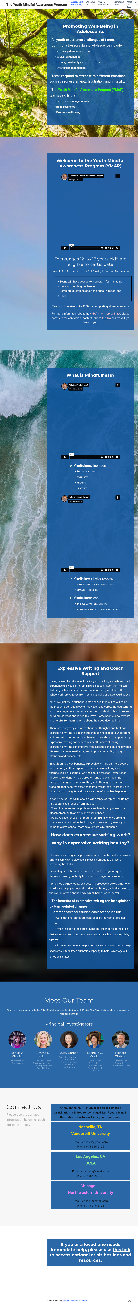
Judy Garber (69, 1052)
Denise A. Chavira (17, 1054)
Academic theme (70, 1300)
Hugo (84, 1300)
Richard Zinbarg (120, 1054)
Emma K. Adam (43, 1054)
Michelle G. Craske (95, 1054)
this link (121, 1249)
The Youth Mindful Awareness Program (36, 5)
